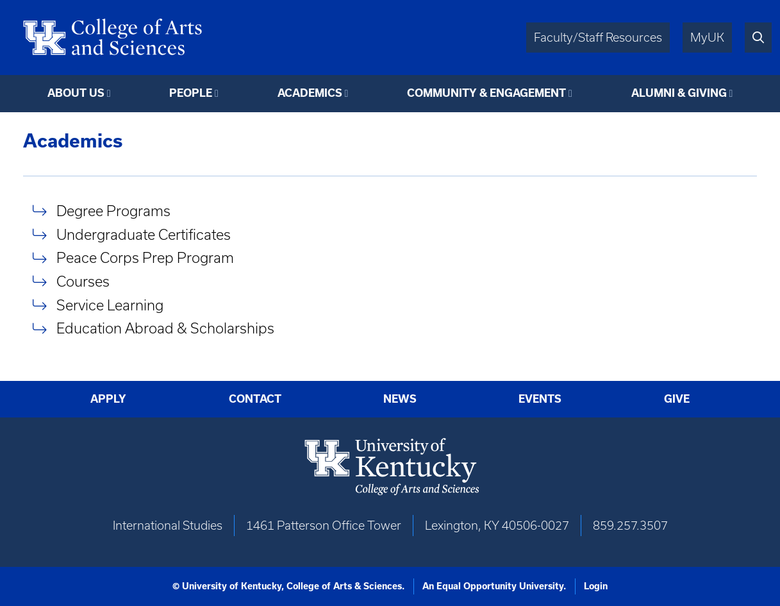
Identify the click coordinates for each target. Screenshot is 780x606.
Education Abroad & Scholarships (165, 329)
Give (677, 399)
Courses (83, 281)
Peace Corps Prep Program (145, 258)
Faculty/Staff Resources (598, 37)
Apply (108, 399)
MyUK (707, 37)
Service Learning (109, 305)
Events (540, 399)
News (400, 399)
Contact (255, 399)
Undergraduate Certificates (143, 234)
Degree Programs (113, 211)
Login (596, 586)
